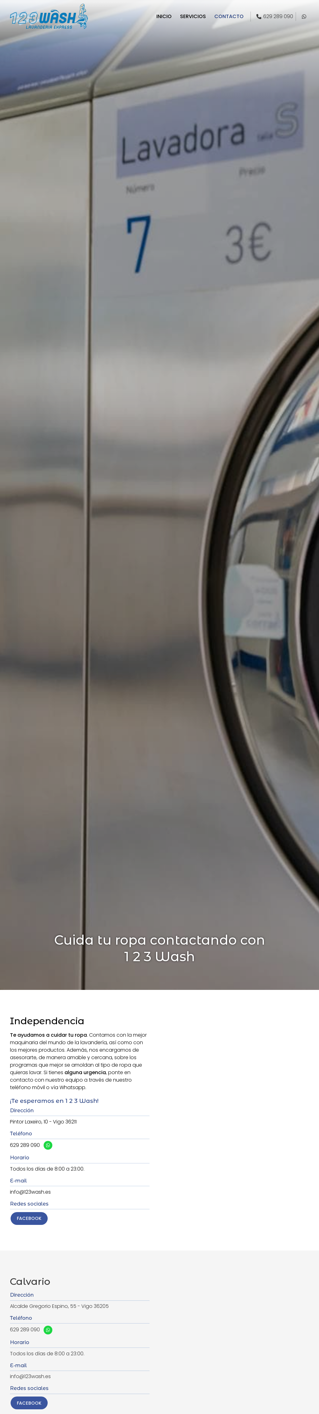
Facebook (29, 1218)
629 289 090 (25, 1145)
